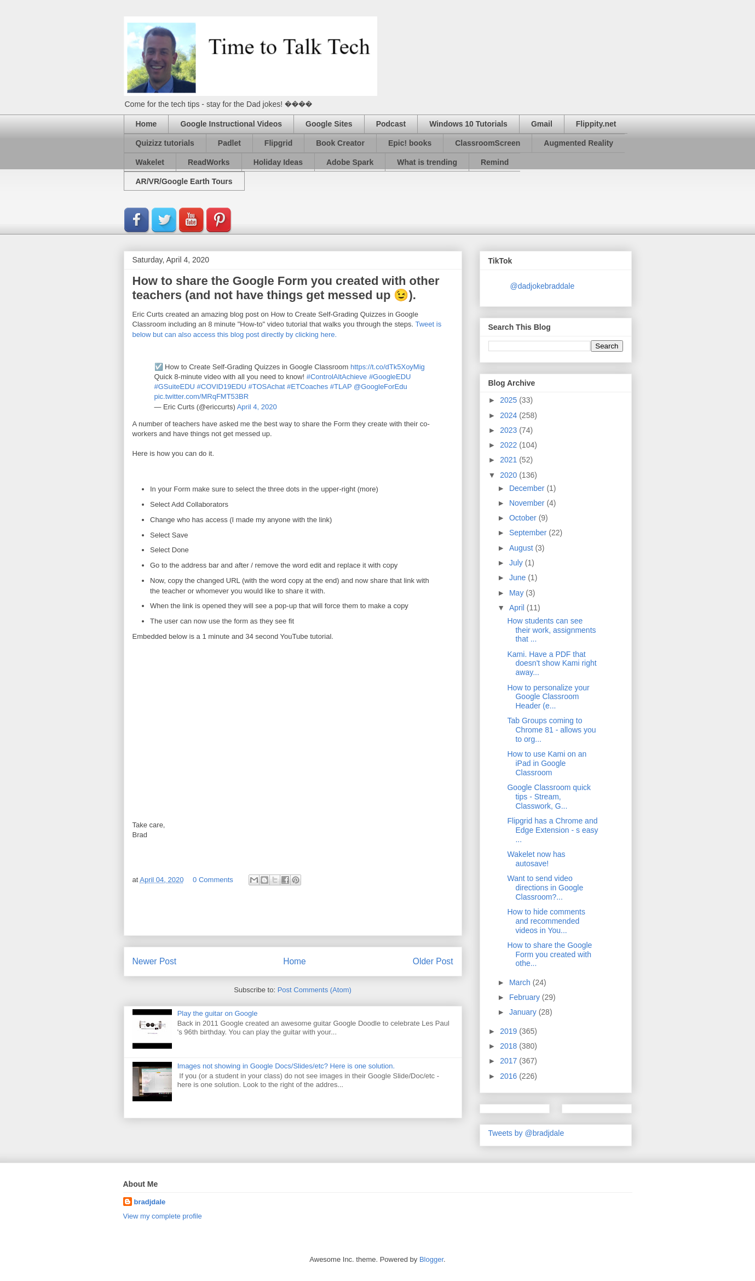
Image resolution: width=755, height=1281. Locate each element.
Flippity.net (596, 123)
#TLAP (341, 386)
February (525, 997)
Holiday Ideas (278, 162)
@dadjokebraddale (542, 286)
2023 (509, 430)
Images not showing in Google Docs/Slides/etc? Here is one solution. (286, 1066)
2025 (509, 400)
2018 (509, 1046)
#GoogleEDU (390, 377)
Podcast (391, 123)
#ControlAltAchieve (337, 377)
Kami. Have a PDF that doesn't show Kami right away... (551, 663)
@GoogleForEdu (380, 386)
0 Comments (213, 880)
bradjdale (150, 1202)
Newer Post (154, 961)
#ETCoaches (307, 386)
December (527, 488)
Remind (495, 162)
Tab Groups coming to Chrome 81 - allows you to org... (551, 730)
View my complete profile (162, 1216)
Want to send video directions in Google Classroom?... (545, 887)
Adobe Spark (349, 162)
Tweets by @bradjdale (526, 1133)
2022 (509, 445)
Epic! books (409, 143)
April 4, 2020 (257, 407)
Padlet (229, 143)
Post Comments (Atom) (314, 990)
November (527, 503)
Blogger (431, 1259)
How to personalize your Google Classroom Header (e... (548, 697)
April (518, 607)
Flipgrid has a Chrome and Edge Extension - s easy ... (552, 830)
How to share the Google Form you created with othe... (549, 954)
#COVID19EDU (221, 386)
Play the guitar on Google (217, 1013)
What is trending (427, 162)
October (524, 517)
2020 (509, 475)
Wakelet (150, 162)
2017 (509, 1060)
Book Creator (340, 143)
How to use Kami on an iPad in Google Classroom (546, 763)
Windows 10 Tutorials (468, 123)
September (529, 532)
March (521, 982)
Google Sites (329, 123)
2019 (509, 1031)
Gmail (541, 123)
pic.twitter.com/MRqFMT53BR (201, 396)
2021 (509, 459)
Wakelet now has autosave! (536, 859)
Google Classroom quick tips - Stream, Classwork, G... (549, 796)
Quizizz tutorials (165, 143)
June (518, 577)
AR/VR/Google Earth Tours (184, 181)
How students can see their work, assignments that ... (551, 630)
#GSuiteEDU (174, 386)
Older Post (433, 961)
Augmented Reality (578, 143)
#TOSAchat (266, 386)
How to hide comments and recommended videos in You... (546, 921)
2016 (509, 1076)
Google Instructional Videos (231, 123)
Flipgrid (278, 143)
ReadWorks (209, 162)
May (517, 592)
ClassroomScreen (487, 143)
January (524, 1012)
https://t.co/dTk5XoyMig (387, 367)
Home (146, 123)
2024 (509, 415)
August (522, 548)
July (517, 562)
